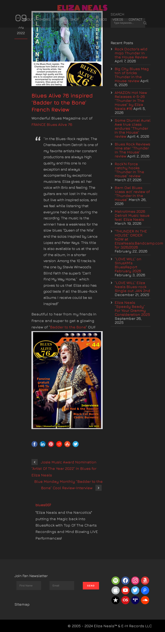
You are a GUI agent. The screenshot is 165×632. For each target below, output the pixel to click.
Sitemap (22, 604)
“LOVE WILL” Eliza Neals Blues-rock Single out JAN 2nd (132, 286)
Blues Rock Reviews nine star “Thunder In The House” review (132, 150)
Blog (103, 19)
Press (60, 19)
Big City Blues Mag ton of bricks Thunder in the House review (132, 75)
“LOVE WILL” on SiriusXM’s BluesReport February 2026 (128, 265)
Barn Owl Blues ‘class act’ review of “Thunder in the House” (132, 193)
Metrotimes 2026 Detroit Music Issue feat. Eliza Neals (132, 215)
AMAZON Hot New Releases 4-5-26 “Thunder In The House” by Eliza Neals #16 (131, 100)
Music (88, 19)
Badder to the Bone (68, 327)
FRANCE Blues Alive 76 (51, 124)
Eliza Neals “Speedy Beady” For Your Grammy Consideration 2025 (132, 308)
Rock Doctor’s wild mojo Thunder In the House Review (131, 53)
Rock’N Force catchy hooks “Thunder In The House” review (129, 170)
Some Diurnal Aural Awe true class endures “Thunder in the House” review (133, 128)
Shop (75, 19)
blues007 (43, 505)
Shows (44, 19)
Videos (117, 19)
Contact (135, 19)
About (28, 19)
